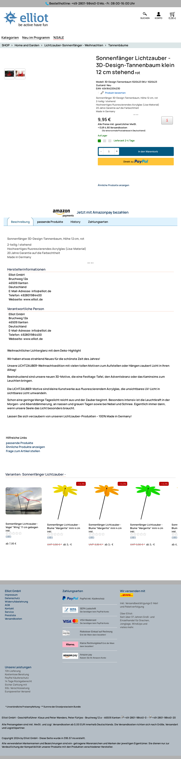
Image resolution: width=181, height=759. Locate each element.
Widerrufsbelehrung (16, 604)
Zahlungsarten (98, 225)
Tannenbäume (118, 45)
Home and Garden (27, 45)
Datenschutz (12, 601)
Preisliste (10, 618)
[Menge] (108, 151)
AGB (7, 608)
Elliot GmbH (13, 594)
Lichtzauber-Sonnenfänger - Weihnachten (73, 45)
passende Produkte (50, 225)
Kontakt (9, 611)
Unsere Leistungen (18, 670)
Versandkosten (13, 622)
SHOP (6, 45)
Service (9, 615)
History (75, 225)
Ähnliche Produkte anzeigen (113, 188)
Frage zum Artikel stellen (23, 454)
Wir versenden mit (132, 594)
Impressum (11, 598)
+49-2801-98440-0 (85, 3)
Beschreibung (20, 225)
